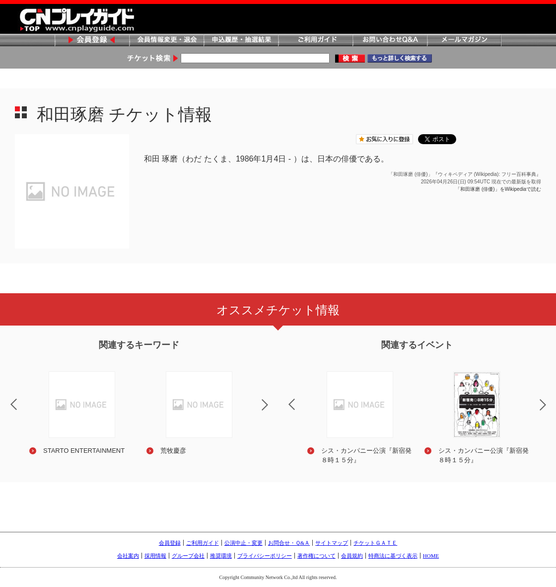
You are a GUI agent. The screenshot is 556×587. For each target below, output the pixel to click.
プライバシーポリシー (264, 556)
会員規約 (352, 556)
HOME (431, 556)
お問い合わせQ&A (389, 40)
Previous (283, 398)
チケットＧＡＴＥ (375, 543)
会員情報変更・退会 (166, 40)
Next (273, 411)
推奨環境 (221, 556)
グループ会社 (188, 556)
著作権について (316, 556)
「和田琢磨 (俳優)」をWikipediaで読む (498, 189)
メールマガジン (464, 40)
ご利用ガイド (315, 40)
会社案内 (128, 556)
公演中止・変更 (243, 543)
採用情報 (155, 556)
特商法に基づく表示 (392, 556)
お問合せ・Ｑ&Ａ (289, 543)
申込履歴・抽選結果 (241, 40)
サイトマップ (331, 543)
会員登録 (92, 40)
